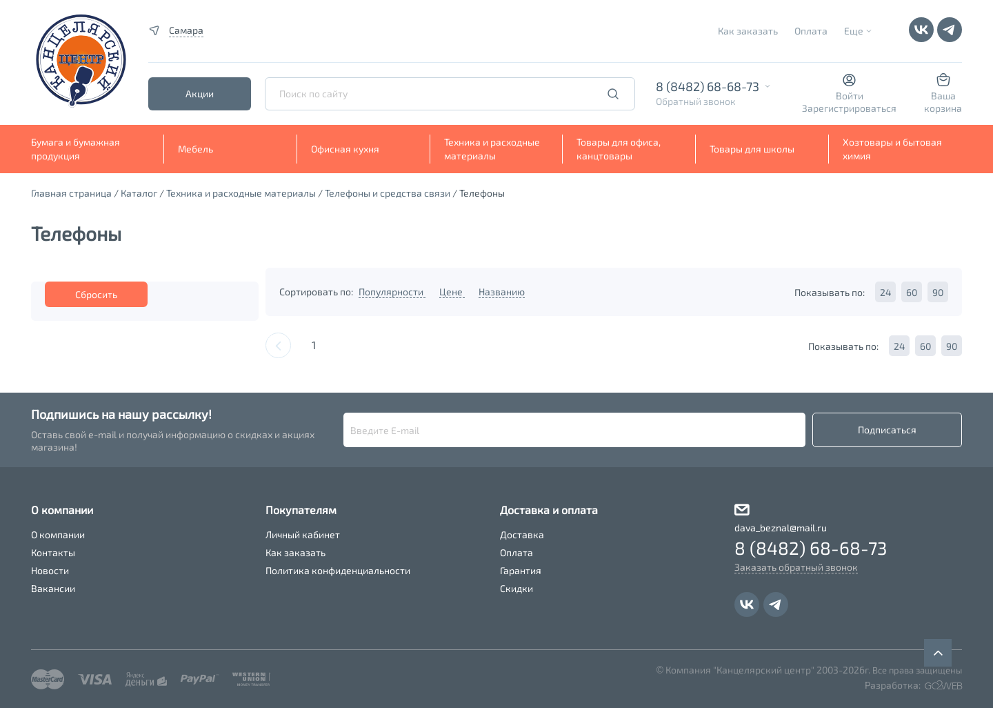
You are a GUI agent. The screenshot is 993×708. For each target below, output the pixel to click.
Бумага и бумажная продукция (75, 148)
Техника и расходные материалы (492, 148)
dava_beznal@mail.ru (780, 527)
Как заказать (748, 31)
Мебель (195, 149)
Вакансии (53, 588)
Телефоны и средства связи (387, 193)
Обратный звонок (696, 101)
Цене (452, 291)
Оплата (811, 31)
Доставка (522, 534)
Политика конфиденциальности (337, 570)
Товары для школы (752, 149)
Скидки (516, 588)
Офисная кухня (345, 149)
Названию (502, 291)
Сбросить (96, 294)
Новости (50, 570)
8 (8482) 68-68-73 (707, 86)
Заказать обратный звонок (796, 567)
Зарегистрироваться (849, 108)
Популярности (392, 291)
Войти (849, 95)
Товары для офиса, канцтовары (618, 148)
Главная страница (71, 193)
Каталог (139, 193)
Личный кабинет (302, 534)
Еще (853, 31)
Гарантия (520, 570)
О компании (58, 534)
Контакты (53, 552)
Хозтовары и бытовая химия (892, 148)
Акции (199, 93)
